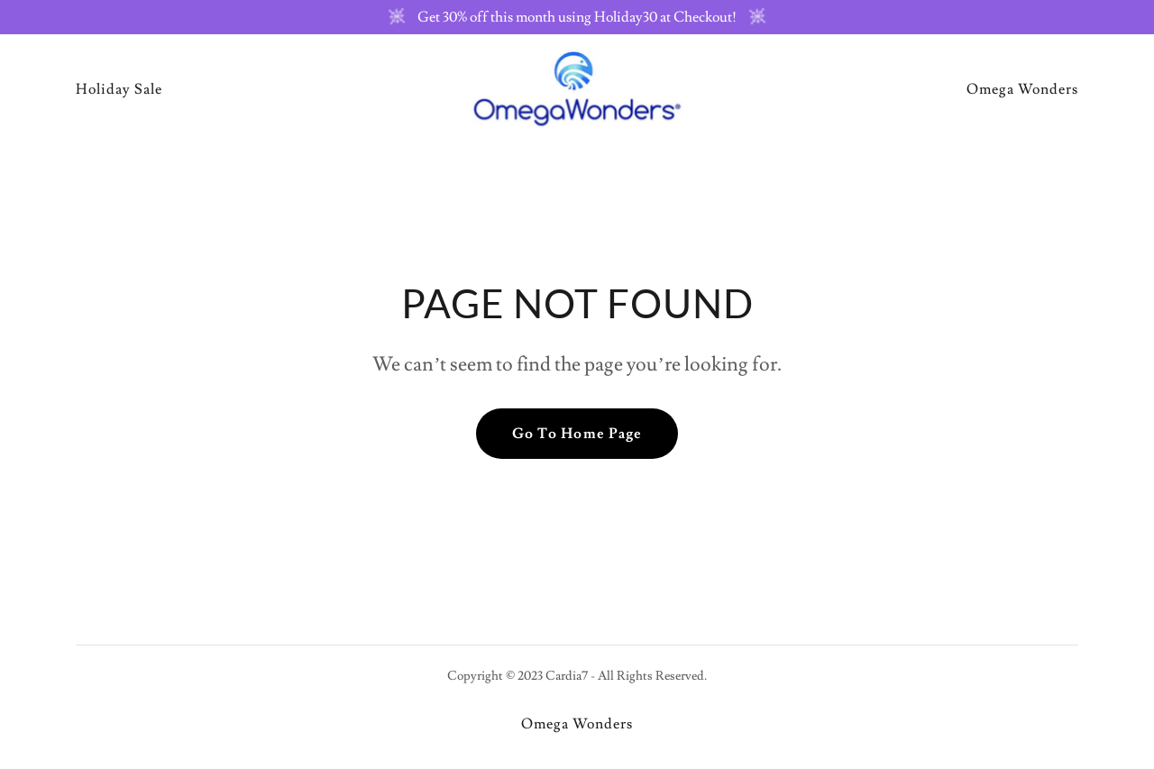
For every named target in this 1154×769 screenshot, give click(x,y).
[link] (577, 86)
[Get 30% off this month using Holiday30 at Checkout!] (577, 17)
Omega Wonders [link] (1022, 89)
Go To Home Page (576, 434)
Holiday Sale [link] (119, 89)
